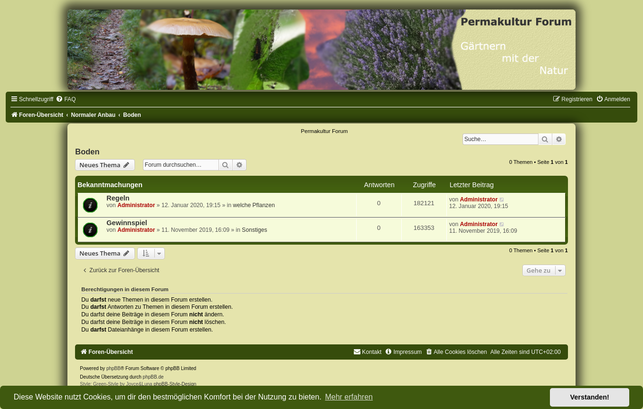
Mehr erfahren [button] (349, 397)
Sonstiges (254, 230)
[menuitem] (66, 99)
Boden (87, 151)
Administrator (136, 205)
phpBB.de (153, 377)
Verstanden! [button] (589, 397)
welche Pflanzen (254, 205)
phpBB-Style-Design (174, 384)
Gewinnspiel (126, 223)
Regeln (117, 198)
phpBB (113, 368)
